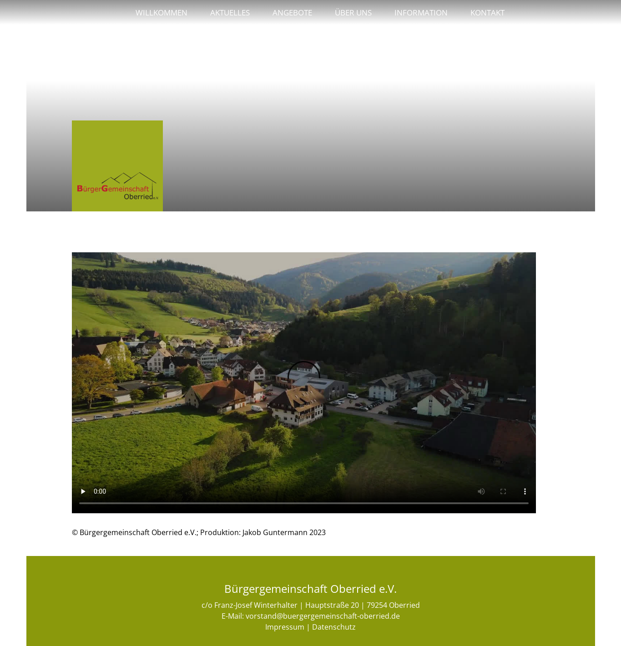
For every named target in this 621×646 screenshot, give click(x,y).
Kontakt (487, 12)
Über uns (353, 12)
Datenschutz (334, 627)
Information (421, 12)
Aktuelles (230, 12)
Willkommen (161, 12)
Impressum (284, 627)
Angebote (292, 12)
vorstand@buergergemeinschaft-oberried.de (323, 616)
